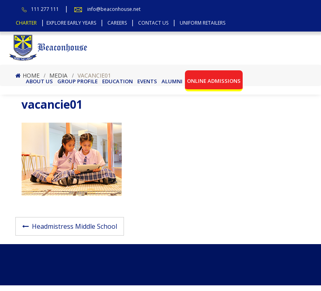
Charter (26, 22)
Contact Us (153, 22)
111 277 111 (45, 9)
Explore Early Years (71, 22)
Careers (117, 22)
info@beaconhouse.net (114, 9)
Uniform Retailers (202, 22)
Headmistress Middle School (74, 226)
